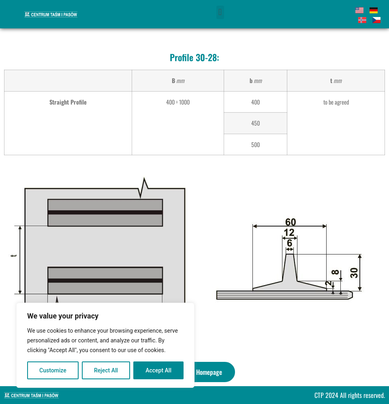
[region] (105, 345)
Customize (52, 370)
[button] (220, 12)
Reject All (106, 370)
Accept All (158, 370)
